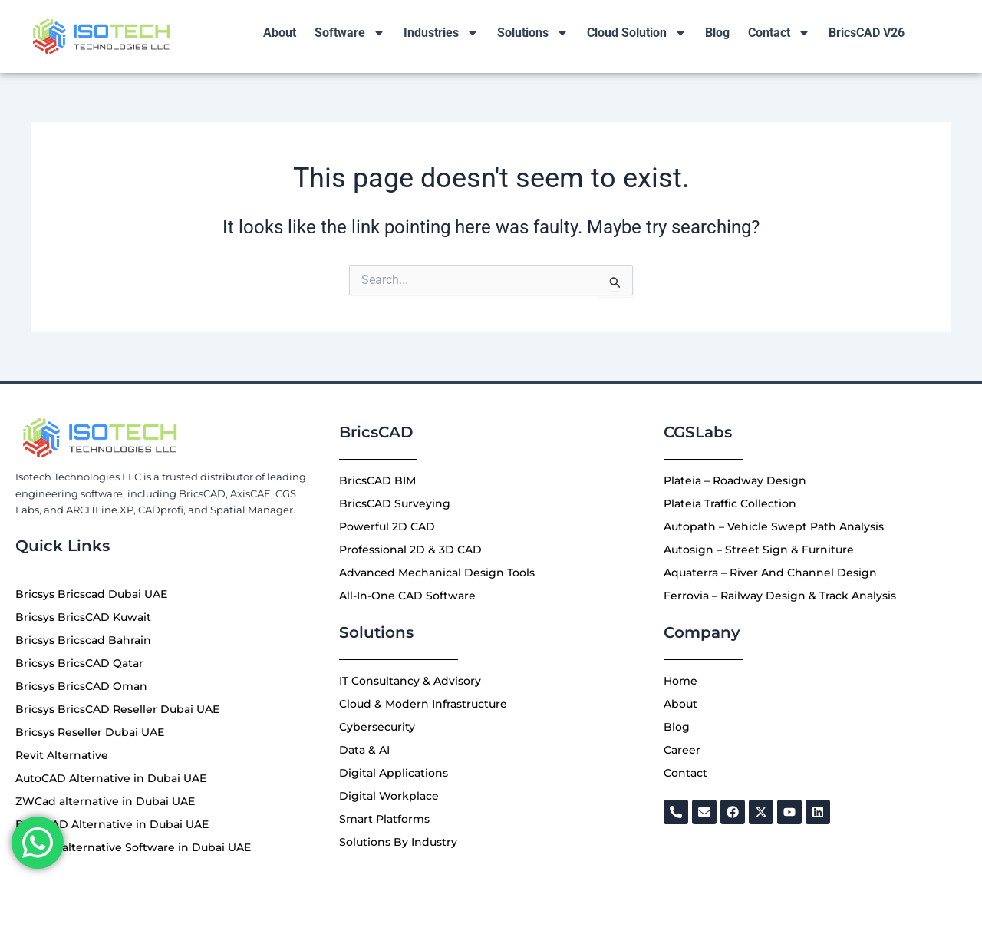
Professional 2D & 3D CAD (410, 549)
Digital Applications (393, 773)
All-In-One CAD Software (407, 595)
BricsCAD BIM (377, 480)
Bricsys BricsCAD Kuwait (83, 617)
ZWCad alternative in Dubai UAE (105, 801)
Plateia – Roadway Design (735, 480)
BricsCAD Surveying (394, 503)
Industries (441, 33)
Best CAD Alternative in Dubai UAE (112, 824)
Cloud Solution (637, 33)
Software (350, 33)
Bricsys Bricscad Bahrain (83, 640)
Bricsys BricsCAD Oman (81, 686)
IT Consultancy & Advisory (410, 681)
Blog (717, 32)
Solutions (532, 33)
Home (680, 681)
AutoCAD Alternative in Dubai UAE (110, 778)
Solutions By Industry (398, 842)
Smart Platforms (384, 819)
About (279, 32)
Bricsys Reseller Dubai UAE (89, 732)
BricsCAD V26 (867, 32)
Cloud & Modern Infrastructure (423, 704)
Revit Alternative (61, 755)
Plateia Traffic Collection (730, 503)
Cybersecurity (377, 727)
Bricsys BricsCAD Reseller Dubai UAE (117, 709)
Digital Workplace (389, 796)
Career (682, 750)
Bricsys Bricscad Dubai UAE (91, 594)
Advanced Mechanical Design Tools (437, 572)
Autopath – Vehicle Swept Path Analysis (774, 526)
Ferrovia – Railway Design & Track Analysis (780, 595)
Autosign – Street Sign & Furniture (759, 549)
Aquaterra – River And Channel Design (770, 572)
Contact (779, 33)
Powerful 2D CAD (387, 526)
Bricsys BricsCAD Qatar (79, 663)
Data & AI (364, 750)
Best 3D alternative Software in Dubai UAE (133, 847)
